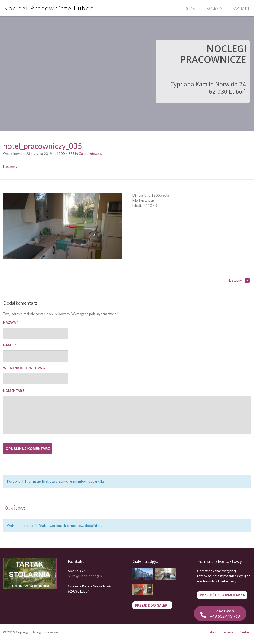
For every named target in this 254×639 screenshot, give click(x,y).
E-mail (9, 345)
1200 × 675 (65, 154)
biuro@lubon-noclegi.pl (85, 576)
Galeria (214, 8)
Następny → (12, 167)
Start (191, 8)
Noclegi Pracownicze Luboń (48, 8)
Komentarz (14, 391)
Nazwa (10, 322)
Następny (239, 280)
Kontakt (245, 632)
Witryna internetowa (24, 368)
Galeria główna (90, 154)
